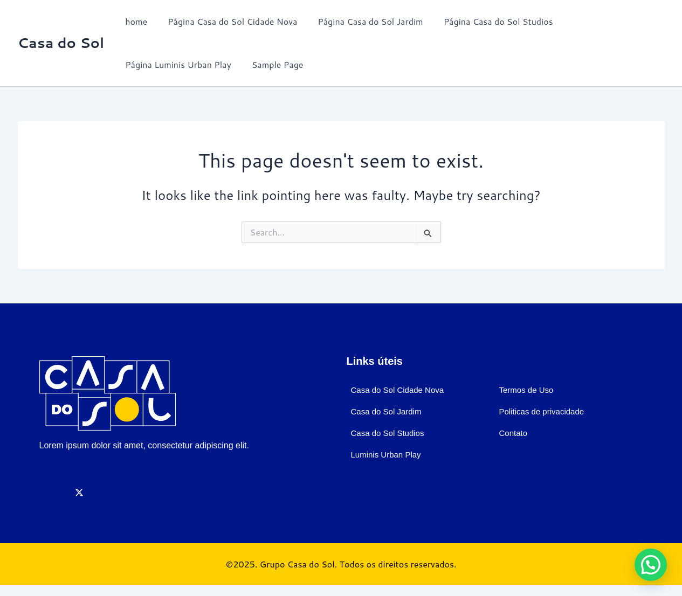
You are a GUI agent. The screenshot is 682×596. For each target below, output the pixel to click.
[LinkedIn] (138, 492)
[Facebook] (50, 492)
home (134, 21)
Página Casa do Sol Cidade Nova (227, 21)
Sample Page (273, 64)
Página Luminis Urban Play (176, 64)
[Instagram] (108, 492)
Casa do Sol (61, 42)
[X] (79, 492)
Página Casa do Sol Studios (487, 21)
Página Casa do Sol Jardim (362, 21)
